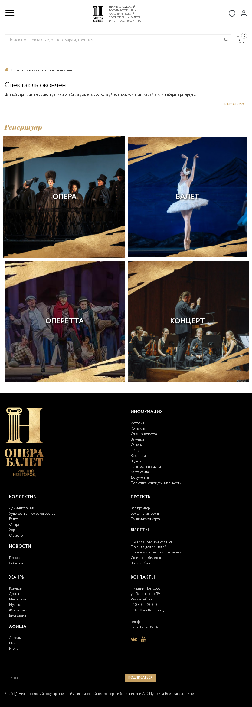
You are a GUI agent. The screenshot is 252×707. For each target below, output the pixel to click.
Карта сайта (140, 472)
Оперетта (64, 321)
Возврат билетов (144, 563)
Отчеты (136, 445)
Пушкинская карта (145, 519)
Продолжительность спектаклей (156, 552)
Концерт (187, 321)
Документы (140, 477)
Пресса (14, 557)
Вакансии (138, 455)
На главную (234, 104)
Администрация (22, 508)
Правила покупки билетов (151, 541)
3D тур (136, 450)
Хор (12, 530)
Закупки (137, 439)
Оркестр (16, 535)
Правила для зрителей (148, 547)
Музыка (15, 604)
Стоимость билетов (146, 557)
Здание (136, 461)
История (137, 423)
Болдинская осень (145, 513)
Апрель (15, 637)
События (16, 563)
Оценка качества (144, 434)
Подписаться (140, 678)
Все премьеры (141, 508)
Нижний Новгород (145, 588)
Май (12, 643)
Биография (17, 615)
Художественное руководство (32, 513)
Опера (65, 197)
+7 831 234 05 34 (144, 627)
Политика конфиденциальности (156, 483)
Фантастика (18, 610)
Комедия (16, 588)
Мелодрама (18, 599)
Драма (14, 593)
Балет (187, 197)
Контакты (138, 428)
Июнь (13, 648)
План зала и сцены (146, 466)
